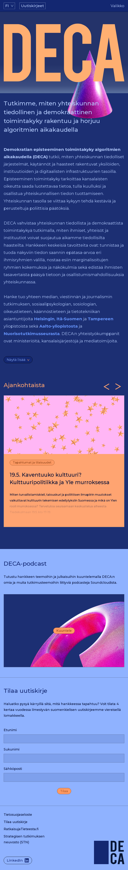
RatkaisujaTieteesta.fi (21, 829)
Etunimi (10, 730)
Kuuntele (64, 630)
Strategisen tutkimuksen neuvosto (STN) (24, 839)
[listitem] (64, 461)
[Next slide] (118, 386)
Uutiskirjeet (32, 5)
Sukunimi (11, 749)
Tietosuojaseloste (18, 814)
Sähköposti (13, 769)
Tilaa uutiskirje (15, 822)
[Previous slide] (106, 386)
